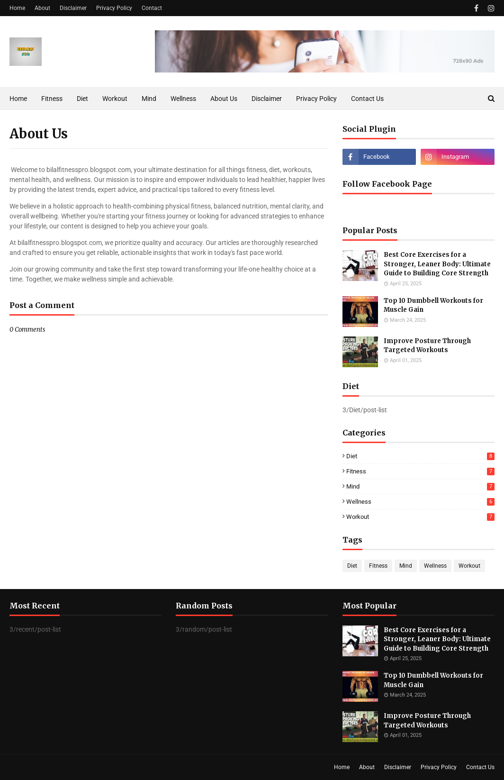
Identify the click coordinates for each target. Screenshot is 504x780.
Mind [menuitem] (149, 98)
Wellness (420, 501)
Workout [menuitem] (114, 98)
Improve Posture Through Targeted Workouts (427, 345)
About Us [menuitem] (223, 98)
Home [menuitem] (18, 98)
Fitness (420, 471)
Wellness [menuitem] (183, 98)
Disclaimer (73, 8)
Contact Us (480, 767)
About (42, 8)
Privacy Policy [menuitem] (316, 98)
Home (17, 8)
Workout (420, 516)
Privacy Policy (114, 8)
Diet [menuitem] (82, 98)
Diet (420, 456)
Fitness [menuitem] (52, 98)
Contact (152, 8)
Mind (420, 486)
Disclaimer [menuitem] (267, 98)
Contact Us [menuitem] (367, 98)
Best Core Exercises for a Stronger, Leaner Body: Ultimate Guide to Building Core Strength (437, 264)
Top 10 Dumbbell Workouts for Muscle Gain (433, 305)
